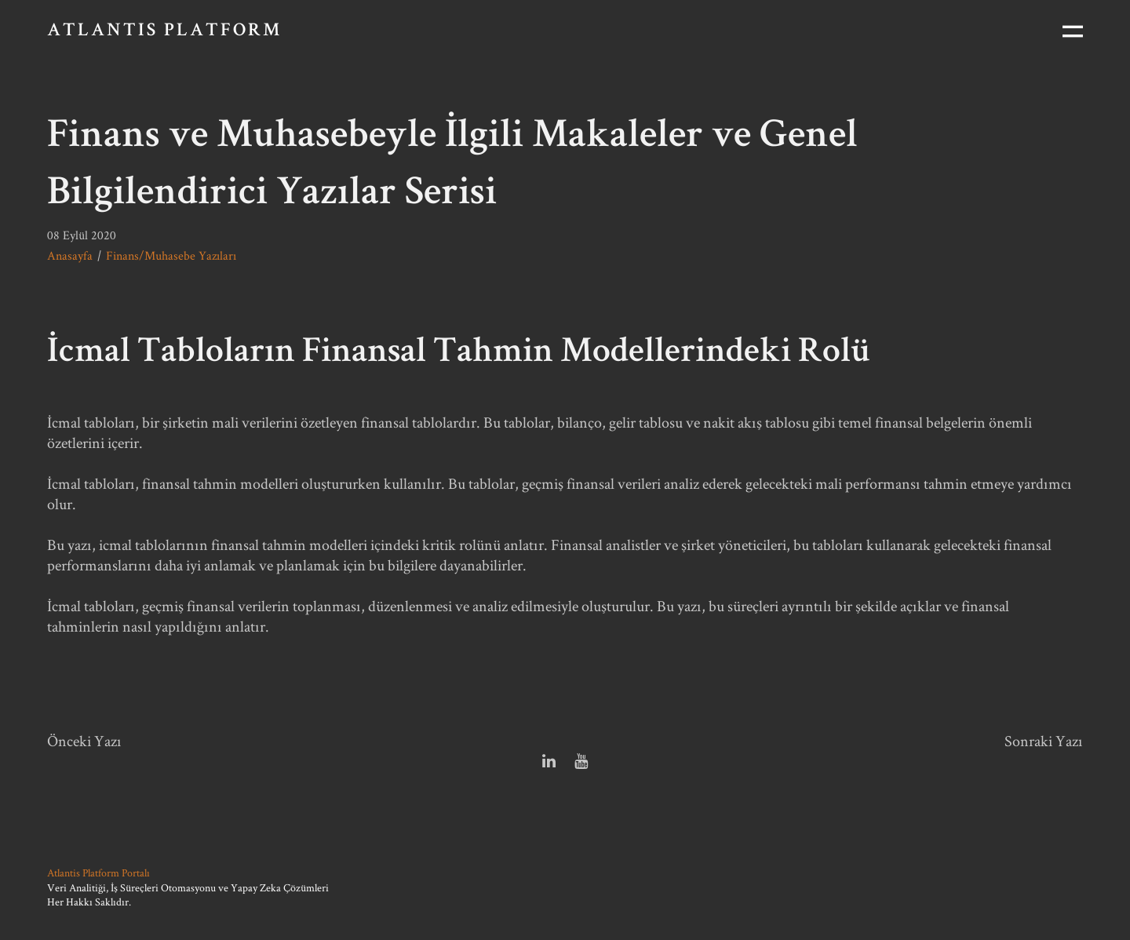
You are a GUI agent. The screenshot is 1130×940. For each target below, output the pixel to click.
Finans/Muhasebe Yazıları (171, 255)
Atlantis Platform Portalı (98, 872)
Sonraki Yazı (1043, 741)
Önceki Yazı (84, 741)
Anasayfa (70, 255)
